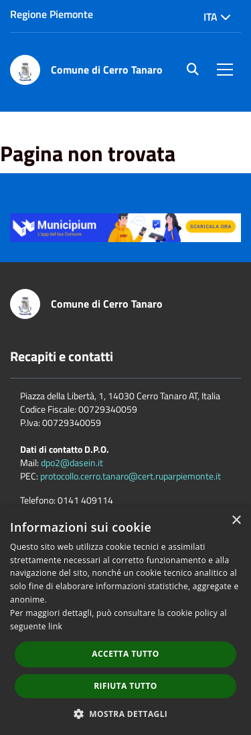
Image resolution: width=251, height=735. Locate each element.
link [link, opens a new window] (55, 626)
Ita (217, 17)
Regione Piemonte (51, 14)
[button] (126, 713)
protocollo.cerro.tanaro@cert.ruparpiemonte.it (130, 476)
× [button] (236, 521)
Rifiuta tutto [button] (125, 686)
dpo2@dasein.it (72, 462)
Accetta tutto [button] (125, 653)
